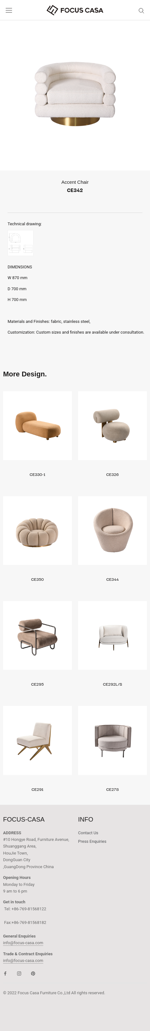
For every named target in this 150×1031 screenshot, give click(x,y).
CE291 (37, 789)
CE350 (37, 579)
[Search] (141, 10)
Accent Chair (75, 182)
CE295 (37, 684)
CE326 (112, 474)
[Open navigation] (9, 10)
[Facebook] (5, 973)
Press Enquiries (92, 841)
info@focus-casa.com (23, 942)
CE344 (112, 579)
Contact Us (88, 832)
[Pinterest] (33, 973)
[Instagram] (19, 973)
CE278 (112, 789)
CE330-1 (37, 474)
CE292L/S (112, 684)
